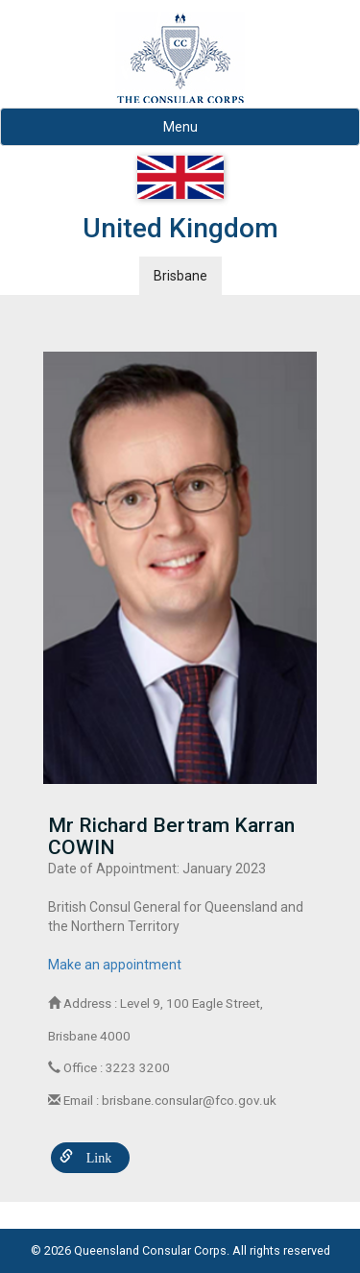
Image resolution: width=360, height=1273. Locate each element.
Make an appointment (114, 964)
